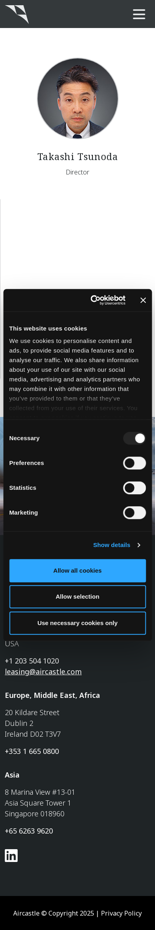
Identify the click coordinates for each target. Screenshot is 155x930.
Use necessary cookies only (77, 622)
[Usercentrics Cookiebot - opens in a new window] (93, 300)
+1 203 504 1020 (32, 660)
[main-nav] (139, 15)
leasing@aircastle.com (43, 671)
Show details (112, 544)
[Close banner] (143, 300)
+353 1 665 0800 (32, 751)
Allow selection (77, 596)
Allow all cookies (77, 570)
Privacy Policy (121, 913)
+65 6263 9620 (29, 831)
